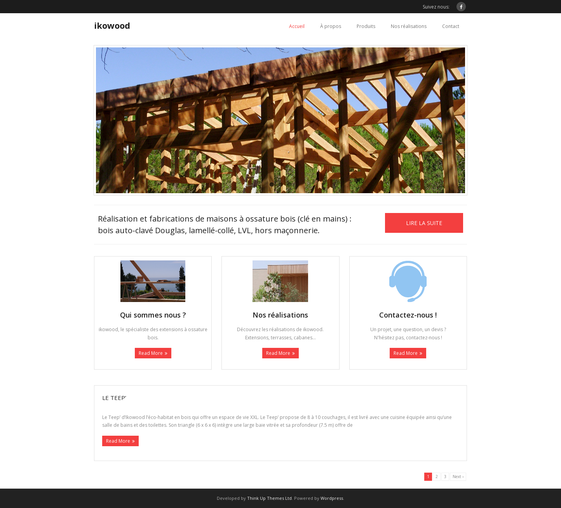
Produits (366, 26)
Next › (458, 476)
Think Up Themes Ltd (269, 498)
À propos (330, 26)
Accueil (297, 26)
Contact (450, 26)
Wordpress (332, 498)
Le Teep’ (114, 398)
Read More (151, 353)
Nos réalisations (409, 26)
